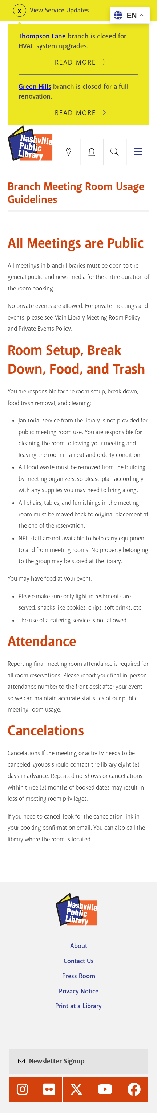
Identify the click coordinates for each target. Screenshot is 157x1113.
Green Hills (35, 86)
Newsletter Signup (57, 1061)
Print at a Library (78, 1006)
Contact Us (79, 961)
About (78, 946)
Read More (78, 62)
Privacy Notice (78, 991)
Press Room (78, 976)
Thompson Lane (42, 36)
